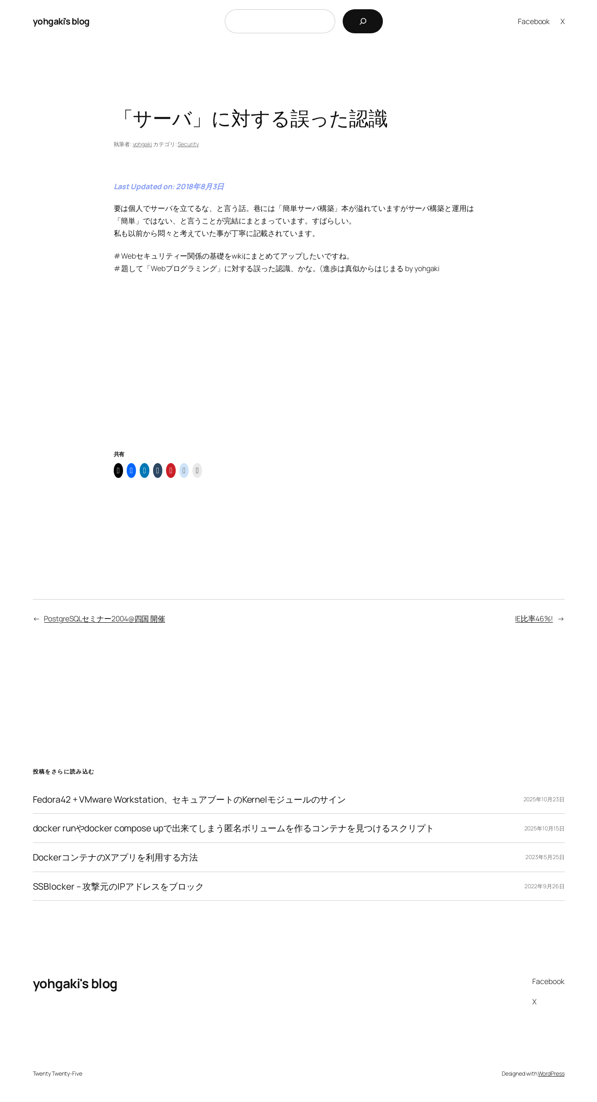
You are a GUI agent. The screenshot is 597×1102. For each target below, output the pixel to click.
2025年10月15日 (544, 828)
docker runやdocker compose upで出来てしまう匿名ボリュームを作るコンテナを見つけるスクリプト (233, 828)
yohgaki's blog (61, 21)
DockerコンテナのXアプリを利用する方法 (115, 857)
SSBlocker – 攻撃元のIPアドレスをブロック (118, 886)
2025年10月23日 (544, 799)
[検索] (363, 21)
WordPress (551, 1073)
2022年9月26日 (544, 886)
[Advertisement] (299, 373)
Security (188, 144)
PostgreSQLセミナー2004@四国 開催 (104, 618)
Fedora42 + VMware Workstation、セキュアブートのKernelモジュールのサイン (189, 799)
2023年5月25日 (544, 857)
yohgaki (142, 144)
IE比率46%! (534, 618)
